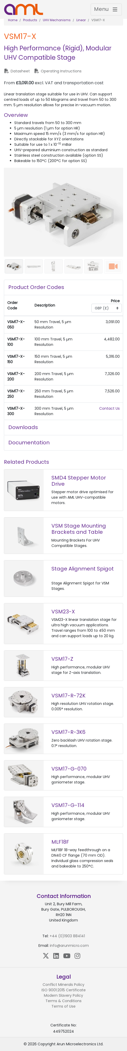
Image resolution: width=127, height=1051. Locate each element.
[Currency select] (106, 308)
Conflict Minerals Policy (63, 984)
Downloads (23, 427)
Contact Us (109, 408)
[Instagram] (77, 956)
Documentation (29, 442)
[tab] (63, 287)
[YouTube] (66, 956)
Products (30, 20)
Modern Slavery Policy (63, 995)
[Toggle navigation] (106, 10)
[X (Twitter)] (46, 956)
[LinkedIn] (56, 956)
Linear (81, 20)
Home (12, 20)
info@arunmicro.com (69, 945)
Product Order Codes (36, 287)
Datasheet (17, 71)
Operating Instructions (58, 71)
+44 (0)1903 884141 (67, 936)
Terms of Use (63, 1006)
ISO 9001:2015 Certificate (64, 990)
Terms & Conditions (63, 1000)
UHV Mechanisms (57, 20)
